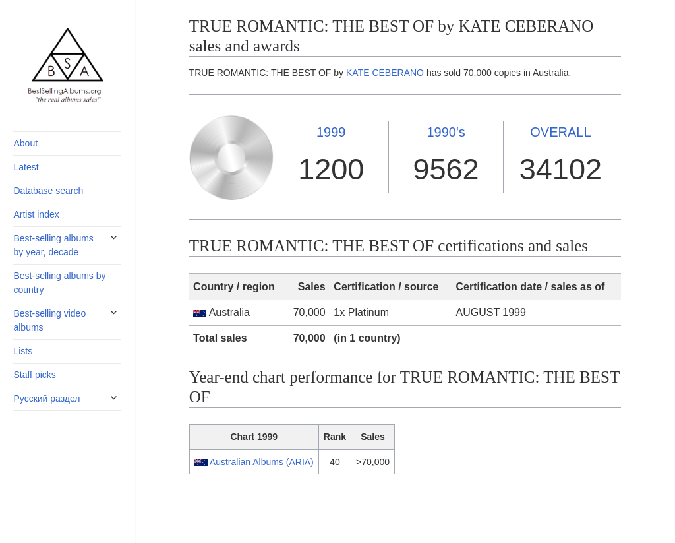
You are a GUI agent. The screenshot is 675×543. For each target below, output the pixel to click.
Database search (48, 190)
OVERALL (560, 132)
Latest (25, 167)
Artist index (36, 214)
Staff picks (34, 374)
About (25, 143)
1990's (445, 132)
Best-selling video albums (49, 320)
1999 (331, 132)
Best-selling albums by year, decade (53, 245)
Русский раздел (46, 398)
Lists (22, 351)
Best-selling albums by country (59, 283)
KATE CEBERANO (385, 72)
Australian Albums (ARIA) (262, 462)
